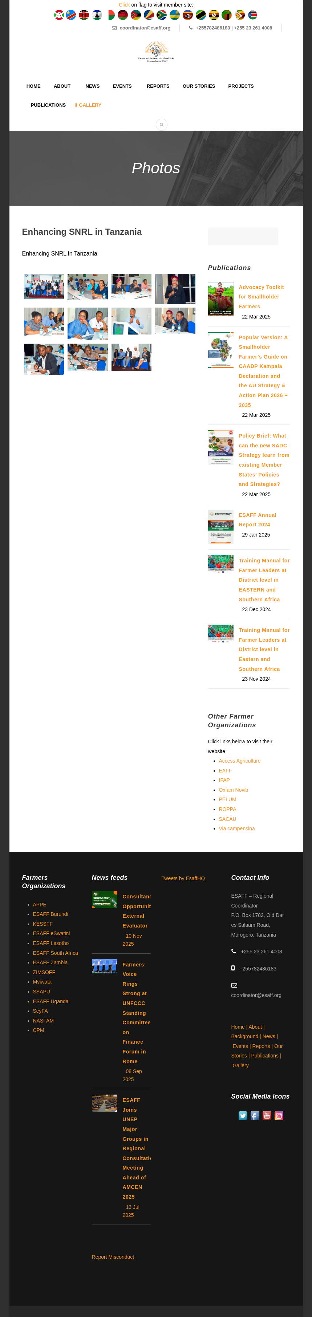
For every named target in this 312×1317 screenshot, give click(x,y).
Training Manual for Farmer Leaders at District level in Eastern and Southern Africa (264, 649)
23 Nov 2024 (256, 679)
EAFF (225, 771)
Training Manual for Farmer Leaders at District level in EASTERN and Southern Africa (264, 580)
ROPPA (227, 809)
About (62, 86)
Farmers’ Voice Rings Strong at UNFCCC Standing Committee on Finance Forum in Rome (137, 1013)
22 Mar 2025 (256, 317)
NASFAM (43, 1021)
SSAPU (41, 991)
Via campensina (237, 828)
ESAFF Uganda (51, 1001)
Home (34, 86)
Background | (247, 1036)
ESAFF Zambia (50, 962)
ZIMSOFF (44, 972)
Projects (241, 86)
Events (122, 86)
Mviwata (42, 982)
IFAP (224, 780)
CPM (38, 1030)
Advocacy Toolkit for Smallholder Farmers (261, 296)
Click (124, 5)
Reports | (263, 1046)
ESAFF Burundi (50, 914)
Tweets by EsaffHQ (183, 878)
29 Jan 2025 (256, 535)
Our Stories (199, 86)
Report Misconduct (113, 1257)
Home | (240, 1027)
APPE (39, 904)
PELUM (227, 799)
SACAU (227, 819)
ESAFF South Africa (55, 953)
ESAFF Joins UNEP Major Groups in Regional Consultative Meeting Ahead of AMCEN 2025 (139, 1148)
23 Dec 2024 (256, 609)
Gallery (90, 105)
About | (257, 1027)
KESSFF (43, 924)
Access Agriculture (240, 761)
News (92, 86)
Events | (242, 1046)
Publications (48, 105)
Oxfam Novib (233, 790)
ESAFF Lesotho (51, 943)
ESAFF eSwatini (51, 933)
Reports (158, 86)
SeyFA (40, 1011)
